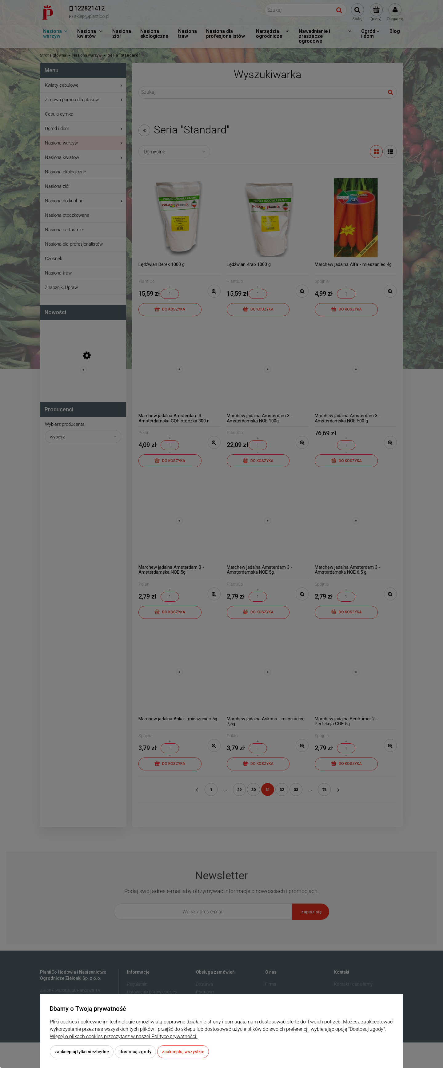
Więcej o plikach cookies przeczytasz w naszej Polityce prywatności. (124, 1036)
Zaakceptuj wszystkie (183, 1051)
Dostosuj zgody (135, 1051)
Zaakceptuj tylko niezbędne (81, 1051)
